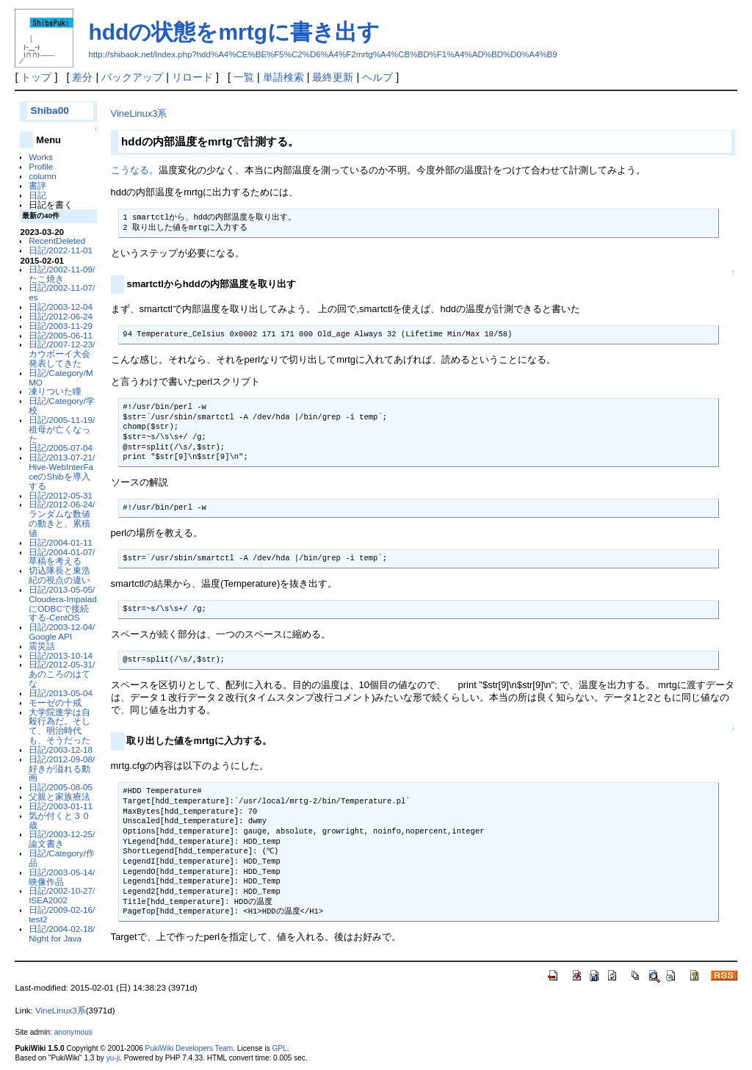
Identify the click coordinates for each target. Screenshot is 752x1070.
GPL (279, 1048)
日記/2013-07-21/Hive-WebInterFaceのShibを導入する (62, 471)
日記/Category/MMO (61, 377)
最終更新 (332, 77)
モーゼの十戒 (55, 702)
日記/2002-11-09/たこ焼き (62, 273)
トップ (36, 77)
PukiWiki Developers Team (189, 1048)
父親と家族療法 (59, 796)
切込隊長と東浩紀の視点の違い (59, 575)
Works (41, 157)
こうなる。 (135, 170)
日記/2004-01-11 (61, 542)
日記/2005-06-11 (61, 335)
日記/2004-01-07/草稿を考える (62, 556)
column (43, 176)
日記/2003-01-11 (61, 806)
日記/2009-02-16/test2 (62, 914)
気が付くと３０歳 (59, 820)
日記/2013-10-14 (61, 655)
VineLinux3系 (139, 113)
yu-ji (113, 1058)
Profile (41, 166)
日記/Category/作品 (62, 857)
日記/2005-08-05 (61, 787)
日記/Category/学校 (62, 405)
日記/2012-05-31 (61, 495)
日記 (37, 195)
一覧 (244, 77)
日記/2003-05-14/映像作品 (62, 876)
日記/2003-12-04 (61, 306)
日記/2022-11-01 (61, 250)
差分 (82, 77)
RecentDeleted (57, 240)
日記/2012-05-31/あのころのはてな (62, 673)
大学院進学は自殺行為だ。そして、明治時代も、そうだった (59, 726)
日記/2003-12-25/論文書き (62, 838)
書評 (37, 185)
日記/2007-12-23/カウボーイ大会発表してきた (62, 353)
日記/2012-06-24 (61, 316)
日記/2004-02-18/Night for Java (62, 933)
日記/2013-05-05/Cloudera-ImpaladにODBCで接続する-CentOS (63, 603)
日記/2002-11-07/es (62, 292)
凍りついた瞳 (55, 391)
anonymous (73, 1032)
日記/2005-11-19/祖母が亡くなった (62, 429)
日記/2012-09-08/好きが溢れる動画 (62, 768)
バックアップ (132, 77)
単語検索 (283, 77)
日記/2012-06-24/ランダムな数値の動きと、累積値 (62, 518)
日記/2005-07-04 (61, 447)
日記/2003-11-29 (61, 325)
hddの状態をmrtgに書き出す (234, 32)
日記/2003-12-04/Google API (62, 631)
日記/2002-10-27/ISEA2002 (62, 895)
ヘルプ (377, 77)
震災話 (42, 646)
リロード (192, 77)
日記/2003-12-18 (61, 749)
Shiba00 (50, 110)
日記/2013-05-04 (61, 693)
